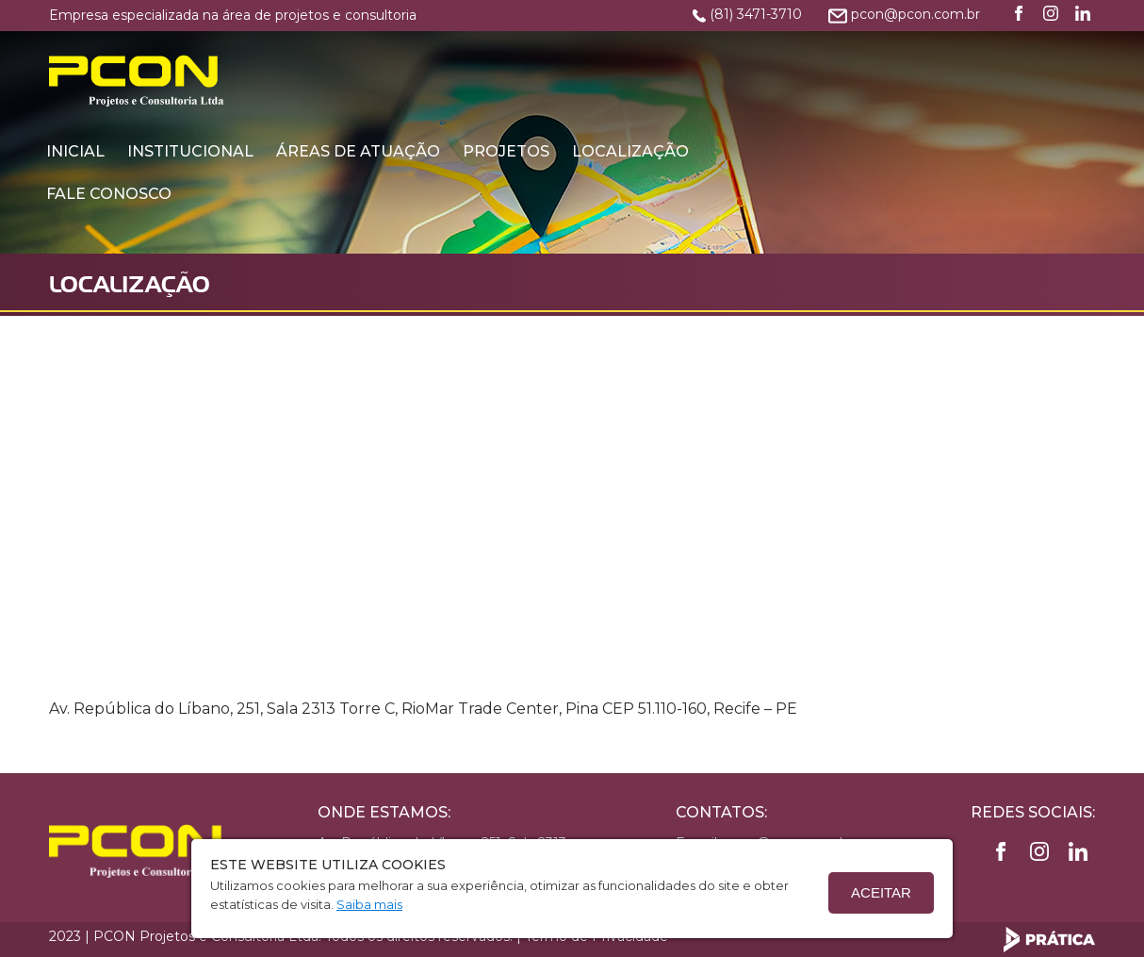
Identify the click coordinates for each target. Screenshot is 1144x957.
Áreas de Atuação (627, 60)
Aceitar (881, 892)
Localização (899, 60)
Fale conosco (377, 102)
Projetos (774, 60)
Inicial (344, 60)
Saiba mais (369, 904)
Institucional (459, 60)
